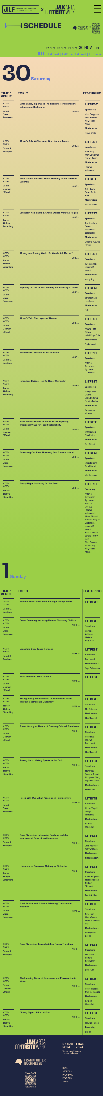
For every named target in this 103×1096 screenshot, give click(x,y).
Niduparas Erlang (92, 777)
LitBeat (53, 54)
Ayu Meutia (90, 369)
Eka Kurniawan (91, 397)
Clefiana (88, 637)
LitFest (80, 54)
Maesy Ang (89, 279)
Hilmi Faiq (89, 151)
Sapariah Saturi (92, 780)
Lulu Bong (89, 301)
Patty (87, 310)
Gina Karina (90, 435)
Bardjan (88, 503)
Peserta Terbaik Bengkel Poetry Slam (91, 535)
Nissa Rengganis (92, 114)
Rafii (87, 195)
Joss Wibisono (91, 845)
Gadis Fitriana (91, 462)
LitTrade (95, 54)
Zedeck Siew (90, 232)
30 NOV (85, 47)
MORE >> (75, 111)
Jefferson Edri (91, 297)
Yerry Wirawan (91, 848)
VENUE (65, 1081)
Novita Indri (90, 960)
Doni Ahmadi (90, 344)
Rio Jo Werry (90, 132)
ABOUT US (66, 1071)
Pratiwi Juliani (91, 157)
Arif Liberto (90, 189)
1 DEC (97, 48)
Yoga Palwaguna (92, 668)
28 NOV (61, 48)
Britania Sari (90, 431)
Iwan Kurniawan (92, 154)
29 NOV (72, 48)
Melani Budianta (92, 879)
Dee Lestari (90, 659)
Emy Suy (88, 506)
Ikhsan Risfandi (91, 516)
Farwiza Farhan (91, 401)
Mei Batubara (91, 709)
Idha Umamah (91, 204)
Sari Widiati (90, 444)
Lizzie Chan (90, 372)
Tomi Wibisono (91, 117)
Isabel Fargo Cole (92, 335)
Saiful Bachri (90, 466)
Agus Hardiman (91, 988)
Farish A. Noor (91, 895)
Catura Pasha (91, 192)
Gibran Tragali (91, 808)
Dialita (88, 1031)
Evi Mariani (90, 789)
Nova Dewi (89, 913)
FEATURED (67, 1078)
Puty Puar (89, 640)
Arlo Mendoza (91, 223)
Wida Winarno (91, 917)
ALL (41, 54)
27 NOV (50, 48)
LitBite (67, 54)
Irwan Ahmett (91, 263)
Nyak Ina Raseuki (92, 991)
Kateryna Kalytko (92, 519)
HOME (65, 1067)
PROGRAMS (67, 1074)
